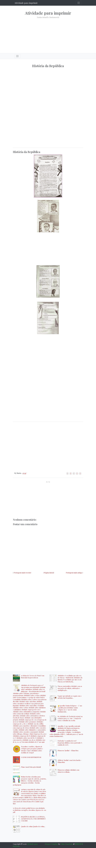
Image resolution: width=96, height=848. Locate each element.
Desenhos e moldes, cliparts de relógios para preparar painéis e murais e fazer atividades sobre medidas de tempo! (32, 750)
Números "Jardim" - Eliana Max (68, 750)
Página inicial (49, 573)
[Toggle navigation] (78, 3)
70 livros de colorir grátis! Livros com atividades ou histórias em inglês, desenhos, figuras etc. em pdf (29, 810)
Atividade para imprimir (26, 3)
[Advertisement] (48, 34)
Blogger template (51, 844)
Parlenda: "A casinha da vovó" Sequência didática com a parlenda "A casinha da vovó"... (70, 743)
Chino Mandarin (67, 844)
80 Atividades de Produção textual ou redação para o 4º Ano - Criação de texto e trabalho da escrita (70, 718)
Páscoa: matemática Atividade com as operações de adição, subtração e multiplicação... (70, 688)
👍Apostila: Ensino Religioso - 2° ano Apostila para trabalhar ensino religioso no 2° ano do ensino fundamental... (70, 709)
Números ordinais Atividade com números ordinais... (68, 771)
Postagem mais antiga (74, 573)
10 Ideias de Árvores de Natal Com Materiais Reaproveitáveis (32, 677)
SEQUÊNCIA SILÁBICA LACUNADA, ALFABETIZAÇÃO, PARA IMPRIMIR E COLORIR (33, 819)
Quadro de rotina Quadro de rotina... (33, 826)
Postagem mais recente (22, 573)
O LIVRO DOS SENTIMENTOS (31, 757)
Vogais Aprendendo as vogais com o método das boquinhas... (69, 697)
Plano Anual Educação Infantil (31, 767)
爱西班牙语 (79, 844)
